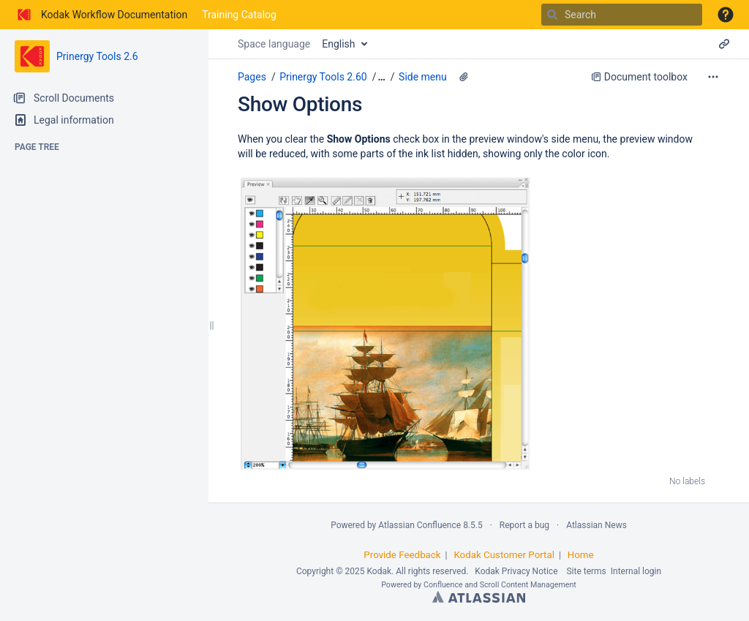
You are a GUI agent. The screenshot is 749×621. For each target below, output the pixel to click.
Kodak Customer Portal (503, 554)
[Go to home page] (101, 14)
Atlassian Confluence (419, 525)
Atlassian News (596, 525)
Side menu (423, 77)
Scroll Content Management (528, 585)
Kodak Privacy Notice (516, 571)
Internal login (636, 571)
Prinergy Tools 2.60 (322, 77)
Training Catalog (239, 14)
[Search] (552, 14)
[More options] (713, 77)
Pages (252, 77)
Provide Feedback (402, 554)
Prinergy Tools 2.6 (97, 56)
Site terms (586, 571)
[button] (726, 14)
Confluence (443, 585)
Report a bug (524, 525)
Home (581, 554)
